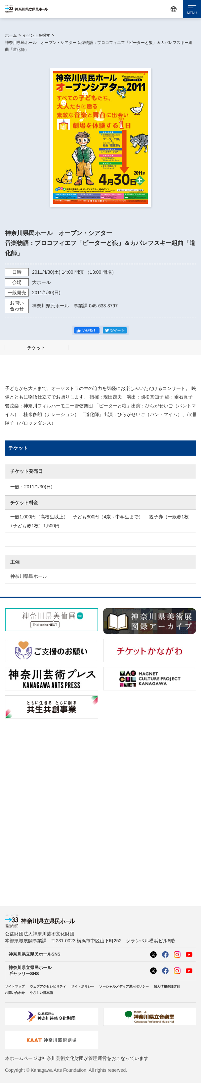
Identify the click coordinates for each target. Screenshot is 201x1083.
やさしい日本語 (41, 993)
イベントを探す (36, 35)
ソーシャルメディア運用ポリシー (124, 986)
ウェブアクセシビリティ (48, 986)
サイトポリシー (82, 986)
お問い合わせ (15, 993)
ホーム (11, 35)
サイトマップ (15, 986)
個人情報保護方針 (167, 986)
